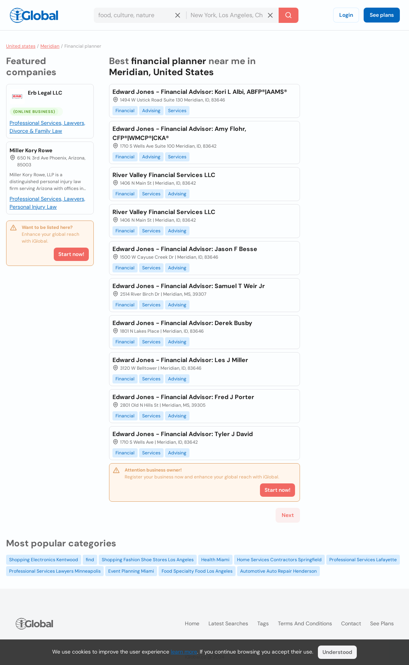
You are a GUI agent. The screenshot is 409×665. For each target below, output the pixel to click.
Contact (351, 623)
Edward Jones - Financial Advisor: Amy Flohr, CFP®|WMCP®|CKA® (179, 133)
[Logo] (34, 15)
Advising (151, 111)
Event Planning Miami (131, 571)
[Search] (288, 15)
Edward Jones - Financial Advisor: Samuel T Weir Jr (188, 286)
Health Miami (215, 560)
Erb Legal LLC (45, 92)
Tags (263, 623)
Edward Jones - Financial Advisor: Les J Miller (180, 360)
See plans (382, 14)
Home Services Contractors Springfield (279, 560)
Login (346, 14)
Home (192, 623)
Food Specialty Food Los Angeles (197, 571)
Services (177, 111)
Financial (125, 111)
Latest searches (228, 623)
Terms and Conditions (305, 623)
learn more (184, 651)
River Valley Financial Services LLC (163, 175)
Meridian (49, 46)
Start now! (71, 254)
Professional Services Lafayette (363, 560)
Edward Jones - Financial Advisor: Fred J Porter (183, 397)
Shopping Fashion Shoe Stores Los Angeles (148, 560)
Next (288, 515)
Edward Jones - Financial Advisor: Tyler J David (182, 434)
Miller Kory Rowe (31, 150)
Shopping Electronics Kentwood (43, 560)
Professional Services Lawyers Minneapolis (55, 571)
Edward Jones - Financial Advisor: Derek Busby (182, 323)
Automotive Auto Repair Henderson (278, 571)
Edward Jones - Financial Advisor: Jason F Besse (184, 249)
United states (20, 46)
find (90, 560)
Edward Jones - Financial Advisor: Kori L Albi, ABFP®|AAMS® (199, 92)
